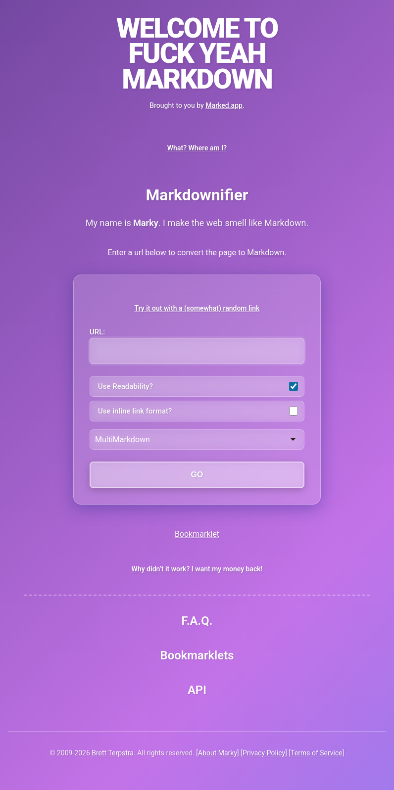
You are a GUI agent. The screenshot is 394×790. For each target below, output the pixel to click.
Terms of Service (317, 753)
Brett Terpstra (113, 753)
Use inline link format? (198, 411)
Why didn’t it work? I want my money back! (197, 569)
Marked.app (223, 105)
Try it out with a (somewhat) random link (197, 308)
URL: (197, 345)
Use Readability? (198, 386)
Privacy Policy (264, 753)
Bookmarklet (197, 534)
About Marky (217, 753)
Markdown (265, 252)
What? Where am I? (197, 148)
